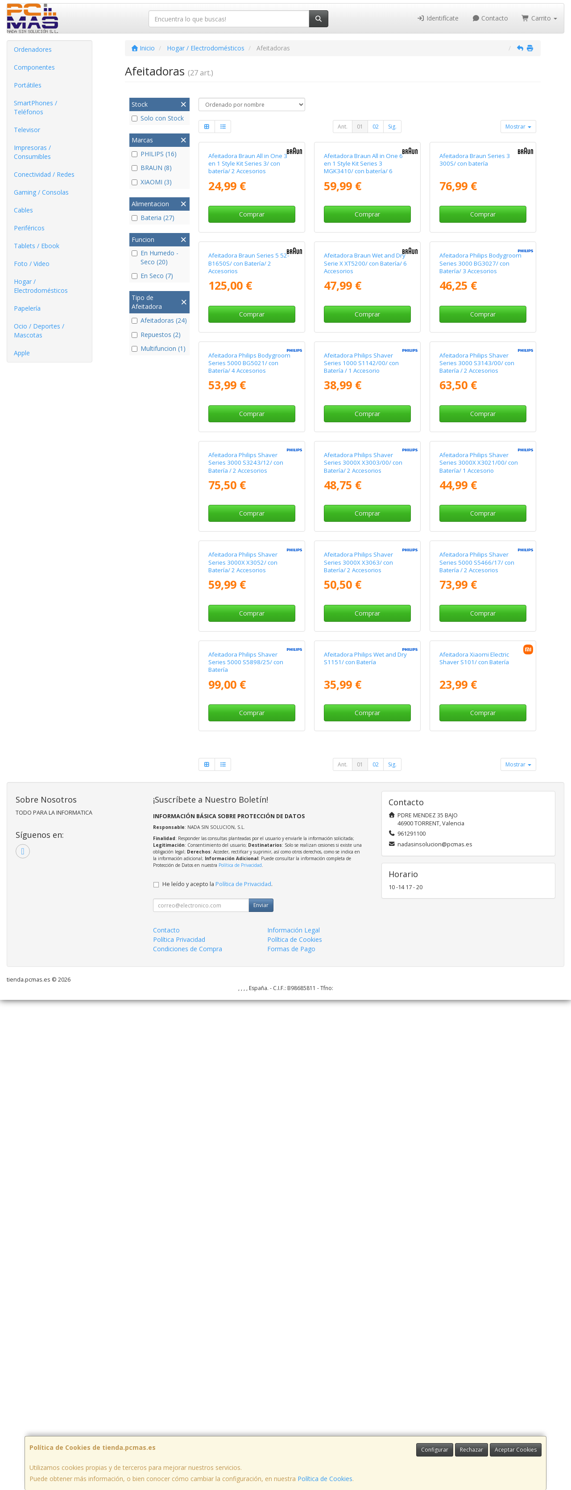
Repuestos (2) (156, 334)
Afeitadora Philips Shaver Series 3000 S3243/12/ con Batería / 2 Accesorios (245, 789)
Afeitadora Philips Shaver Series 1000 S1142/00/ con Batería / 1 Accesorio (361, 608)
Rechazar (471, 1449)
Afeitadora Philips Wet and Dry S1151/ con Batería (365, 1148)
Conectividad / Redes (44, 174)
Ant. (343, 126)
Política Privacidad (179, 1429)
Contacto (490, 18)
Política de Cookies (325, 1478)
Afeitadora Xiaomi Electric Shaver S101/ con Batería (474, 1148)
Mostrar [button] (518, 126)
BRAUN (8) (152, 167)
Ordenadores (33, 49)
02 (375, 126)
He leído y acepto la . (217, 1374)
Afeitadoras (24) (159, 320)
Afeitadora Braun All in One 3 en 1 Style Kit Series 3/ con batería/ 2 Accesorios (247, 245)
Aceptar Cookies (516, 1449)
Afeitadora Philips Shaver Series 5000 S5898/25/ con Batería (245, 1152)
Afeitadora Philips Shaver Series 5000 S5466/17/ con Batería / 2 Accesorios (476, 970)
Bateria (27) (153, 217)
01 (360, 126)
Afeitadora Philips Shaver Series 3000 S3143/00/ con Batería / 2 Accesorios (476, 608)
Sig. (392, 126)
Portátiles (27, 85)
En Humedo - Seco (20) (155, 257)
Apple (22, 353)
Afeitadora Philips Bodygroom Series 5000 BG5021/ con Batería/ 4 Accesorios (249, 608)
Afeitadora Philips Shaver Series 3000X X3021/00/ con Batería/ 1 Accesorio (478, 789)
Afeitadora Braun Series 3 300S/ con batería (474, 241)
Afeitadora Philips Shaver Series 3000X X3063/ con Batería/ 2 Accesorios (358, 970)
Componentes (34, 67)
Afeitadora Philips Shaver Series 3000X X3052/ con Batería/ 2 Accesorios (242, 970)
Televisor (27, 129)
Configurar (434, 1449)
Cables (23, 210)
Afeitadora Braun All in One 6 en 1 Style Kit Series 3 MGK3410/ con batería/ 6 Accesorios (363, 249)
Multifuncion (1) (159, 348)
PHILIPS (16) (154, 154)
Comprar (252, 295)
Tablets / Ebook (36, 245)
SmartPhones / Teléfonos (35, 107)
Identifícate (438, 18)
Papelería (27, 308)
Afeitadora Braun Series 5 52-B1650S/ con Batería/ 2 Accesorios (248, 426)
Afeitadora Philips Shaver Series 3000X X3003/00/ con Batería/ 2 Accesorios (363, 789)
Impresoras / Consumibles (32, 152)
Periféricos (29, 228)
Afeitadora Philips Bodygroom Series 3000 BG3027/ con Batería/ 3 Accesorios (480, 426)
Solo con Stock (158, 118)
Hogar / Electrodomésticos (41, 286)
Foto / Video (32, 263)
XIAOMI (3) (152, 182)
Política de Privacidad (240, 1355)
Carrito (539, 18)
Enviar (261, 1395)
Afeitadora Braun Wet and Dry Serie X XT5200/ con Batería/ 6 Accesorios (365, 426)
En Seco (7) (152, 275)
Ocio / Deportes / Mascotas (39, 330)
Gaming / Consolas (41, 192)
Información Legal (293, 1420)
